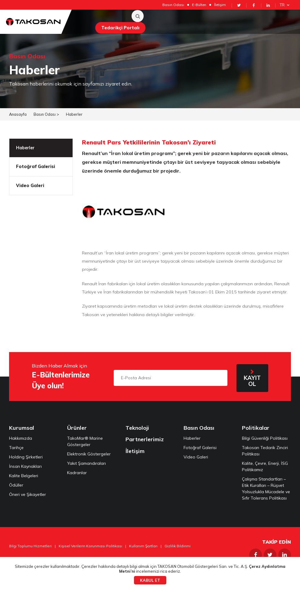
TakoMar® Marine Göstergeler (85, 441)
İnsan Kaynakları (25, 466)
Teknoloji (137, 427)
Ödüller (16, 485)
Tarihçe (16, 447)
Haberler (74, 114)
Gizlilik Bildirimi (178, 546)
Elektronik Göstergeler (89, 454)
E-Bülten (199, 4)
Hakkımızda (20, 438)
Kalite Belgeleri (23, 475)
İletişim (220, 4)
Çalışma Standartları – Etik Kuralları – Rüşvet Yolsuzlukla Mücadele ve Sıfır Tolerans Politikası (266, 488)
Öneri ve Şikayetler (27, 494)
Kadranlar (77, 472)
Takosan (33, 22)
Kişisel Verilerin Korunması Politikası (90, 546)
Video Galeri (30, 185)
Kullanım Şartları (143, 546)
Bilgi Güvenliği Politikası (265, 438)
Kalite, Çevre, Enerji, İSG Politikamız (265, 466)
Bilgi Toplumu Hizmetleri (30, 546)
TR (285, 4)
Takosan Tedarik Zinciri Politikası (265, 451)
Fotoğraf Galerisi (35, 166)
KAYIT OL (252, 380)
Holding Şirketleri (26, 457)
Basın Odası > (46, 114)
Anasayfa (18, 114)
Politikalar (255, 427)
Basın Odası (173, 4)
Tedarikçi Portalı (120, 28)
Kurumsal (21, 427)
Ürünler (77, 427)
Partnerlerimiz (145, 439)
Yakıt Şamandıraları (86, 463)
